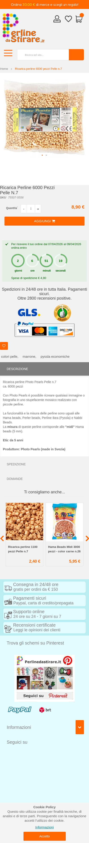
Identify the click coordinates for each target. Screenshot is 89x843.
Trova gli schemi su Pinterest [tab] (35, 642)
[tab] (44, 369)
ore (32, 270)
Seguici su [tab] (17, 742)
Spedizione (16, 464)
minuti (47, 270)
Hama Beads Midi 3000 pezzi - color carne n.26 (64, 549)
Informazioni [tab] (19, 727)
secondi (60, 270)
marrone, (29, 356)
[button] (12, 117)
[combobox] (41, 54)
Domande (15, 479)
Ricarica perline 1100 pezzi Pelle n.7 (23, 549)
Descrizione (17, 369)
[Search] (76, 54)
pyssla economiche (55, 356)
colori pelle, (9, 356)
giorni (18, 270)
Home (4, 68)
